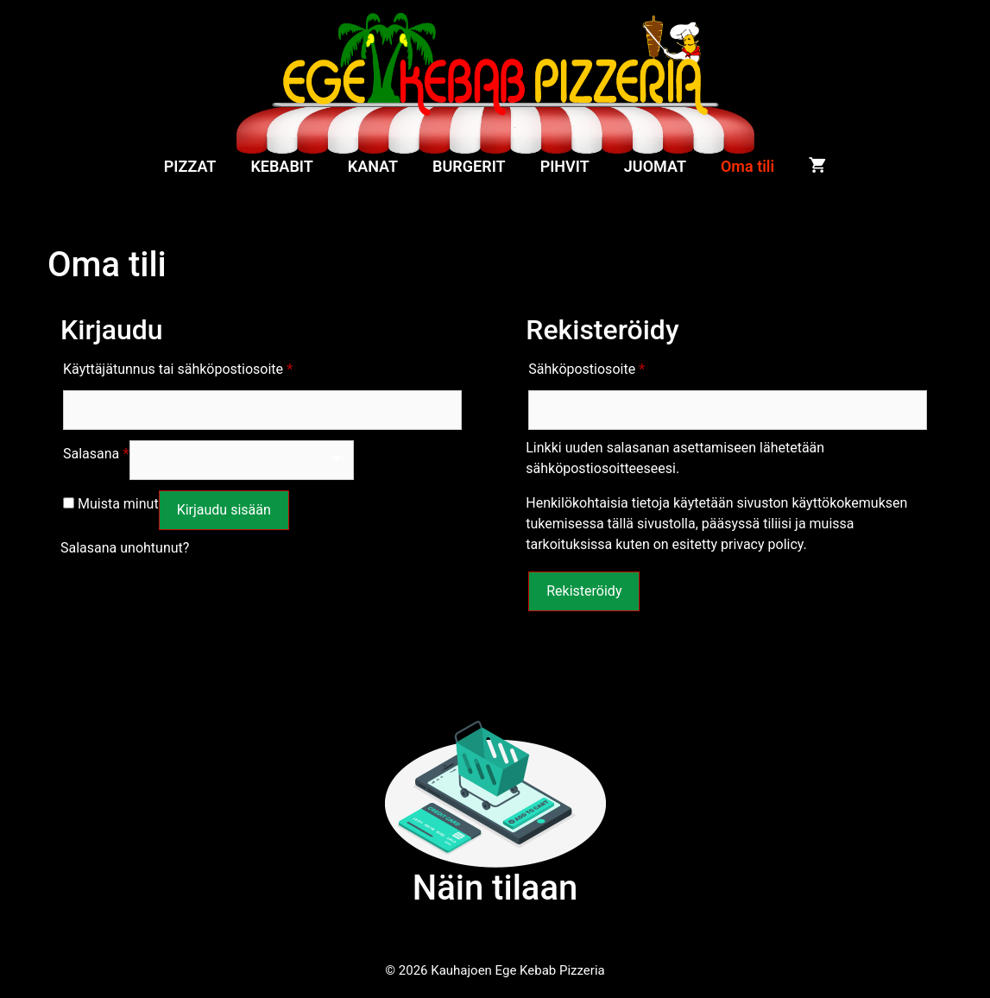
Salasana (96, 451)
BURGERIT (469, 166)
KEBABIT (281, 166)
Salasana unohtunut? (124, 548)
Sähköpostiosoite (586, 366)
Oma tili (747, 166)
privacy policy (762, 544)
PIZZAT (190, 166)
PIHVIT (565, 166)
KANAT (373, 166)
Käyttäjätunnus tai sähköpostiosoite (178, 366)
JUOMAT (655, 166)
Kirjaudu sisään (224, 510)
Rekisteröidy (583, 591)
